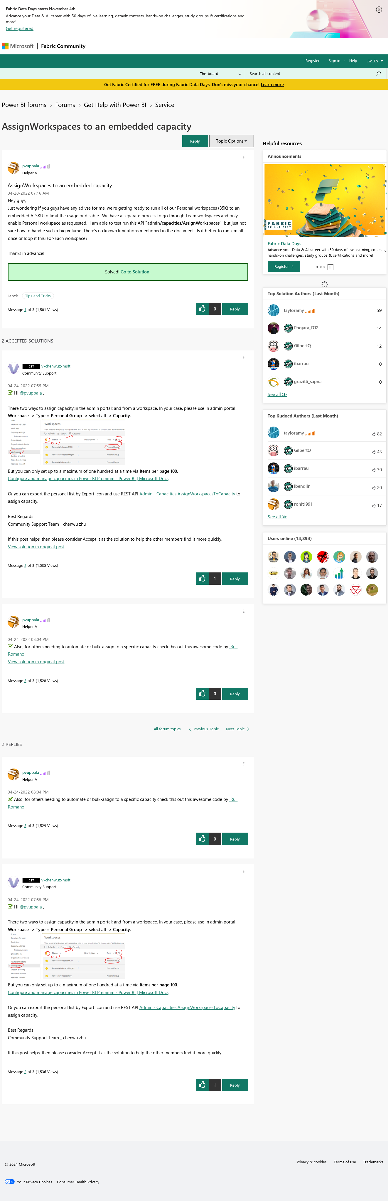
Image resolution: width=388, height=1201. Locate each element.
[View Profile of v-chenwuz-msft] (55, 366)
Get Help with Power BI (115, 104)
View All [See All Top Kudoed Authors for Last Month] (277, 516)
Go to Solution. (136, 272)
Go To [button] (372, 60)
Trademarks (373, 1161)
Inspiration (125, 46)
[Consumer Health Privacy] (78, 1182)
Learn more (272, 84)
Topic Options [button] (229, 141)
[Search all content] (316, 73)
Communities (175, 46)
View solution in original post (36, 546)
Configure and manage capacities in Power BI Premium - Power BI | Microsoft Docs (88, 478)
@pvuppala (31, 393)
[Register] (284, 266)
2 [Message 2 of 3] (25, 565)
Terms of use (345, 1161)
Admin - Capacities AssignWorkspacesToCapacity (187, 494)
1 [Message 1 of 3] (25, 309)
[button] (195, 141)
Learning (223, 46)
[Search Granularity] (220, 73)
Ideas (148, 46)
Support (248, 46)
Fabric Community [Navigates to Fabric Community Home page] (63, 45)
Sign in (334, 60)
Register (313, 60)
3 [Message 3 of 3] (25, 680)
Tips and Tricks (38, 296)
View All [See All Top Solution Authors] (277, 394)
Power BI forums (24, 104)
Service (164, 104)
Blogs (201, 46)
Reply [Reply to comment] (235, 578)
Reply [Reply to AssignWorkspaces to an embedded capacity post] (235, 308)
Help (353, 60)
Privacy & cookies (312, 1161)
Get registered (19, 28)
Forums (98, 46)
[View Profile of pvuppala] (30, 165)
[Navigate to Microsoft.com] (17, 46)
